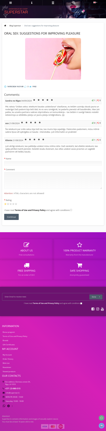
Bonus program (9, 332)
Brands (5, 340)
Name (8, 158)
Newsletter (7, 367)
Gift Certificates (9, 344)
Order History (8, 359)
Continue (11, 216)
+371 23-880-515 (11, 388)
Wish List (6, 363)
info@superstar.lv (11, 393)
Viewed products (9, 371)
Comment (10, 169)
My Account (7, 355)
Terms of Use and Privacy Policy (15, 336)
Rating (8, 200)
